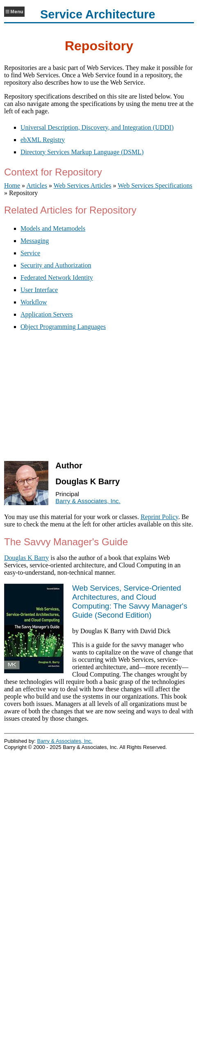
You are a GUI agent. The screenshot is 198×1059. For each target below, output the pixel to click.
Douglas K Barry (26, 557)
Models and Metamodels (52, 228)
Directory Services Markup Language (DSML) (81, 151)
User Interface (39, 289)
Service (30, 253)
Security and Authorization (55, 265)
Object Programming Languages (63, 326)
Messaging (34, 240)
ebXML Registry (42, 139)
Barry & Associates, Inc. (87, 500)
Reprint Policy (159, 516)
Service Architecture (97, 14)
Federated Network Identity (56, 277)
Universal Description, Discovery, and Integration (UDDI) (97, 127)
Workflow (33, 302)
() (129, 601)
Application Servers (46, 314)
